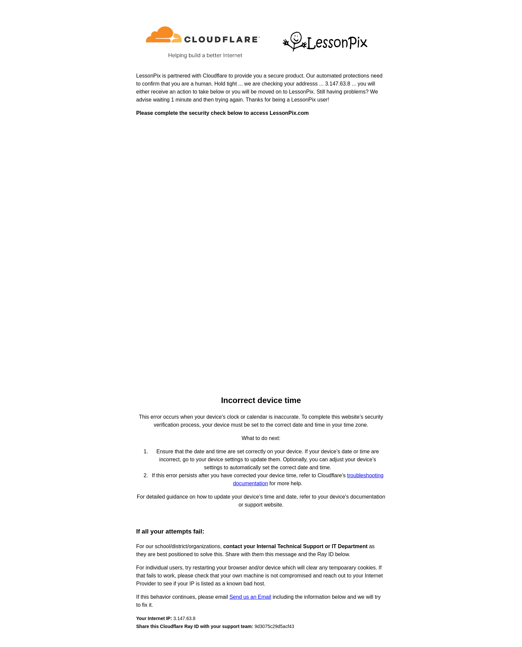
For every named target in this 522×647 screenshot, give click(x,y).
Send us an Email (250, 597)
